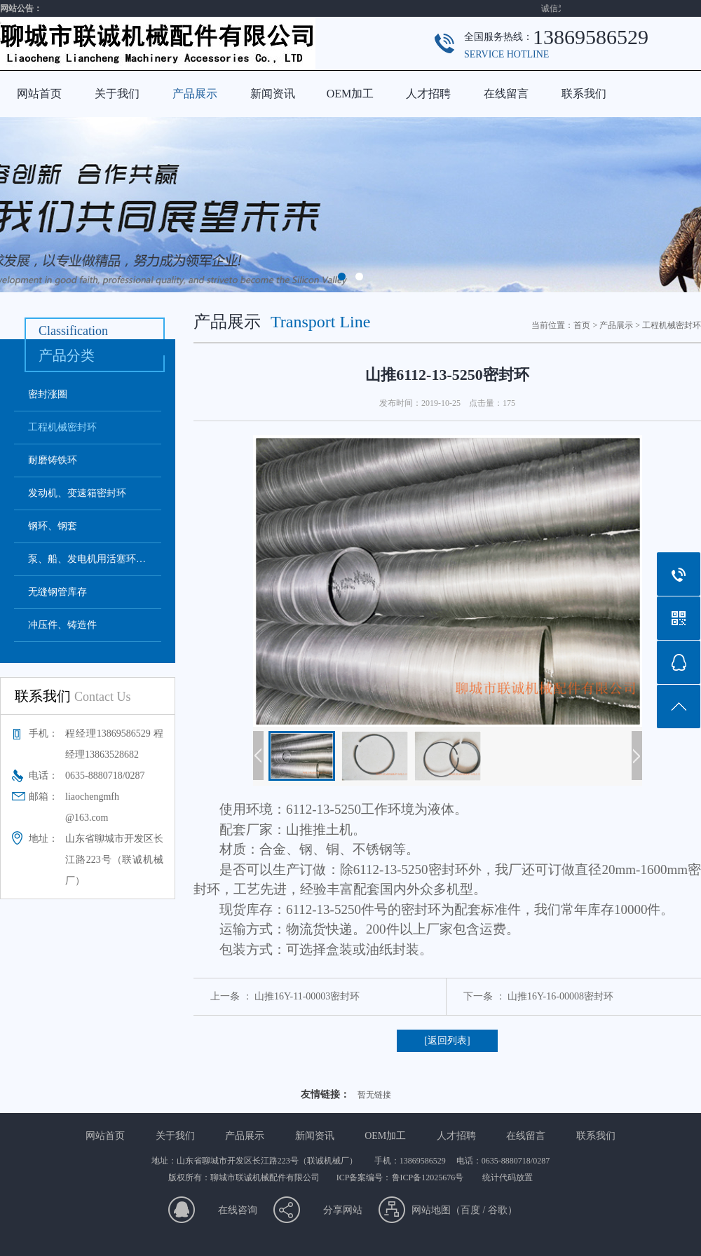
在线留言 (506, 94)
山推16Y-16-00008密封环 (560, 996)
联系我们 (584, 94)
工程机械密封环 (62, 427)
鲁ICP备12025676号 (429, 1177)
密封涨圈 (47, 394)
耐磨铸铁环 (52, 460)
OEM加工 (350, 94)
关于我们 (117, 94)
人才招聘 (428, 94)
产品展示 (194, 94)
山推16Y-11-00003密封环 (307, 996)
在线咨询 (237, 1210)
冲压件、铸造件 (62, 625)
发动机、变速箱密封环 (77, 493)
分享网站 (342, 1210)
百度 (470, 1210)
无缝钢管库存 (57, 592)
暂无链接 (374, 1095)
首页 (581, 325)
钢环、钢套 (52, 526)
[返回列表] (447, 1040)
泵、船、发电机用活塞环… (87, 559)
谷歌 (498, 1210)
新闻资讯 (272, 94)
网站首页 (39, 94)
